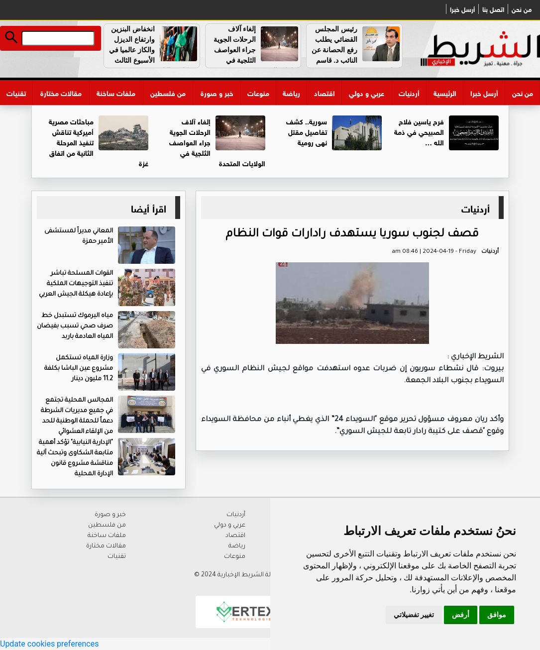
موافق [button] (496, 615)
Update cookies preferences (49, 644)
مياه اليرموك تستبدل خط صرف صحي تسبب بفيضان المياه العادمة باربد (75, 326)
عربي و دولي (366, 92)
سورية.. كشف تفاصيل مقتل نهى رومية (306, 131)
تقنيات (16, 92)
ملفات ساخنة (116, 92)
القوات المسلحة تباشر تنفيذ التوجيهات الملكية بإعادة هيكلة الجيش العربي (76, 284)
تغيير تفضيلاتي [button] (414, 615)
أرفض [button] (460, 615)
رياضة (291, 92)
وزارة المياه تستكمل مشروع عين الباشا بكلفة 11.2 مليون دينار (78, 369)
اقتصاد (324, 92)
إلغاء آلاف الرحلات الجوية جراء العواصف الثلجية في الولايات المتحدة (257, 50)
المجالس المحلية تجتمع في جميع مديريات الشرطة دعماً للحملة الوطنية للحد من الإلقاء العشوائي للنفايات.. (108, 421)
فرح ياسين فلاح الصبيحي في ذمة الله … (419, 131)
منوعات (258, 92)
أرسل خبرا (462, 9)
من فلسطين (168, 92)
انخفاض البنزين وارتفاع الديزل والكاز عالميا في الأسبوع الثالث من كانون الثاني (154, 50)
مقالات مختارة (61, 92)
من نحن (522, 9)
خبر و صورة (217, 92)
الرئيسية (444, 92)
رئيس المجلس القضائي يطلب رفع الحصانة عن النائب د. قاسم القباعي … (357, 50)
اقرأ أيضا (148, 207)
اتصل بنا (493, 9)
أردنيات (409, 92)
